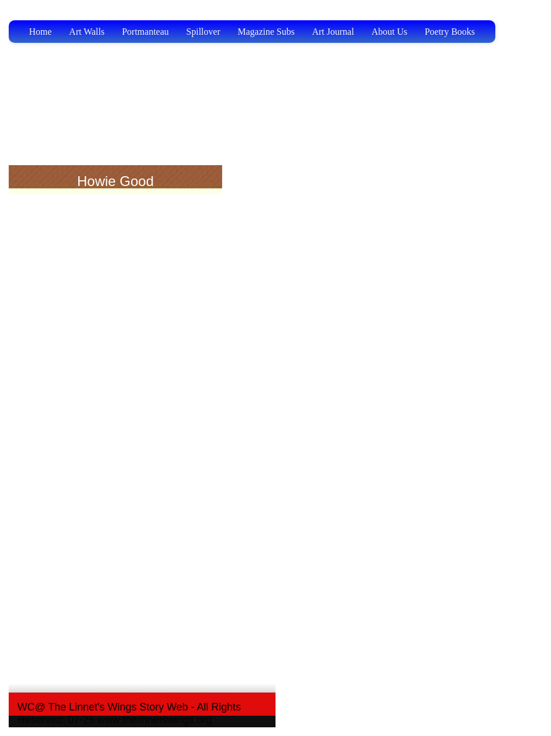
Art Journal (333, 32)
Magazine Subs (266, 32)
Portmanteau (145, 32)
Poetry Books (450, 32)
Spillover (203, 32)
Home (40, 32)
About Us (389, 32)
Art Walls (86, 32)
